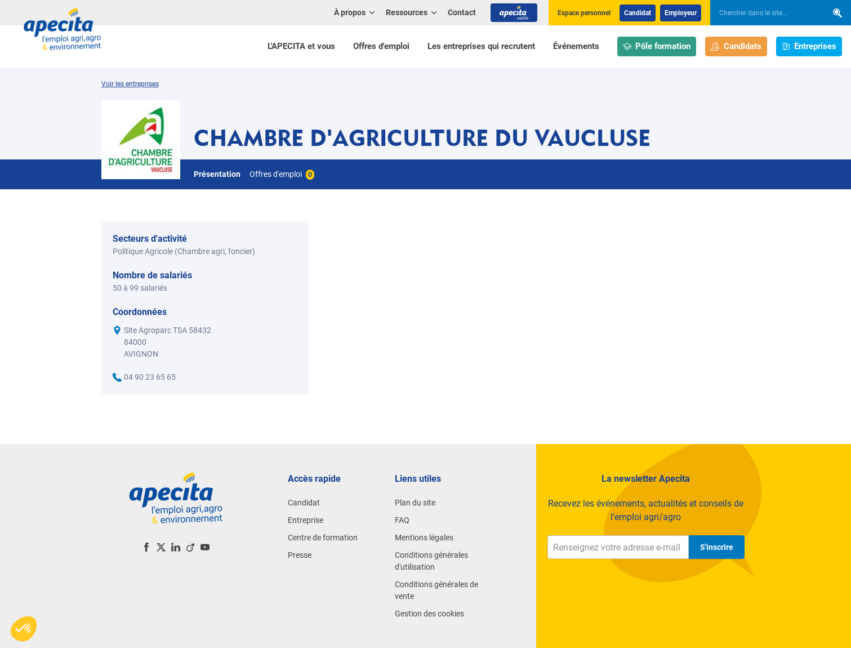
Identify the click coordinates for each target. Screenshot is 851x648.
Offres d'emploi (381, 46)
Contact (462, 12)
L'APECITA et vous (301, 46)
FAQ (402, 520)
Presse (299, 555)
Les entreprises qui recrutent (481, 46)
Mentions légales (424, 537)
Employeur (681, 13)
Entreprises (809, 46)
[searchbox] (763, 13)
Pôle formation (657, 46)
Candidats (736, 46)
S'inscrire (716, 547)
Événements (576, 46)
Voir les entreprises (130, 84)
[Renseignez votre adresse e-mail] (618, 547)
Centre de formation (323, 537)
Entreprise (305, 520)
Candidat (637, 13)
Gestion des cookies (429, 613)
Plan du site (415, 502)
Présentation (217, 174)
